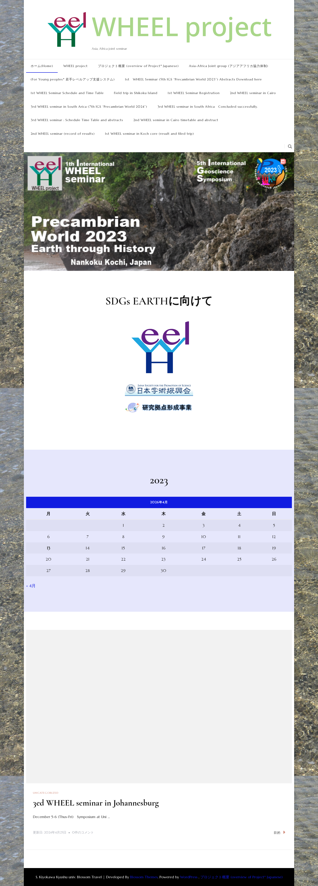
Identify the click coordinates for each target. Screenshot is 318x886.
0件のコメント (83, 832)
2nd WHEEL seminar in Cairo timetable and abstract (175, 120)
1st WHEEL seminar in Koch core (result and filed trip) (149, 134)
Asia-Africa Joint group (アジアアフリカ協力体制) (228, 66)
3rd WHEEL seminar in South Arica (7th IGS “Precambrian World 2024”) (89, 107)
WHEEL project (182, 26)
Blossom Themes (144, 876)
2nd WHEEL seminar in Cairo (253, 93)
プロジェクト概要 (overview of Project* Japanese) (138, 66)
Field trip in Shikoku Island (135, 93)
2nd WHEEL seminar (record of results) (63, 134)
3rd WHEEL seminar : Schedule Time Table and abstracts (77, 120)
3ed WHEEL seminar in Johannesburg (100, 802)
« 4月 (31, 585)
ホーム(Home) (42, 66)
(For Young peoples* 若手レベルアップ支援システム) (73, 79)
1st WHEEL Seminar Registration (194, 93)
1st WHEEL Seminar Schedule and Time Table (67, 93)
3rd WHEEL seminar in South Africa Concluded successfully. (207, 107)
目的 (279, 832)
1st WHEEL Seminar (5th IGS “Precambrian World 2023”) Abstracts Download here (193, 79)
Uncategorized (46, 792)
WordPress (188, 876)
